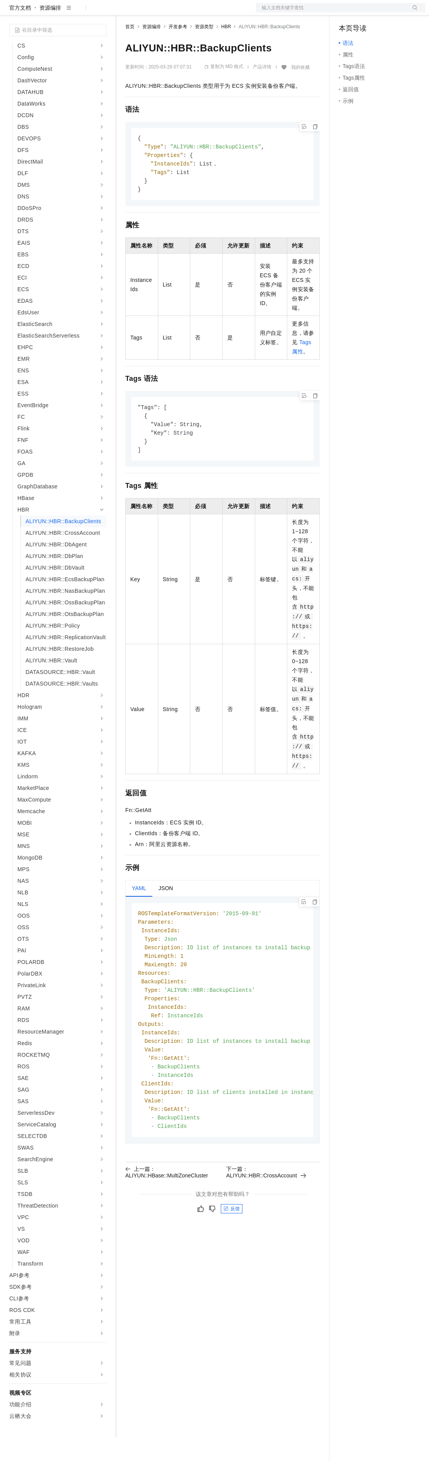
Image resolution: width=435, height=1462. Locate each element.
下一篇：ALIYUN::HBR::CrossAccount (266, 1212)
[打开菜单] (12, 12)
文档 (331, 12)
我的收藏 (300, 92)
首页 (130, 51)
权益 (148, 12)
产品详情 (262, 91)
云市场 (188, 12)
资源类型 (204, 51)
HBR (226, 51)
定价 (167, 12)
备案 (347, 12)
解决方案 (124, 12)
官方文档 (20, 32)
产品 (100, 12)
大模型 (79, 12)
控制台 (366, 12)
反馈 (231, 1248)
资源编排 (50, 32)
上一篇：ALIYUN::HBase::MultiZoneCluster (166, 1212)
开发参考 (178, 51)
